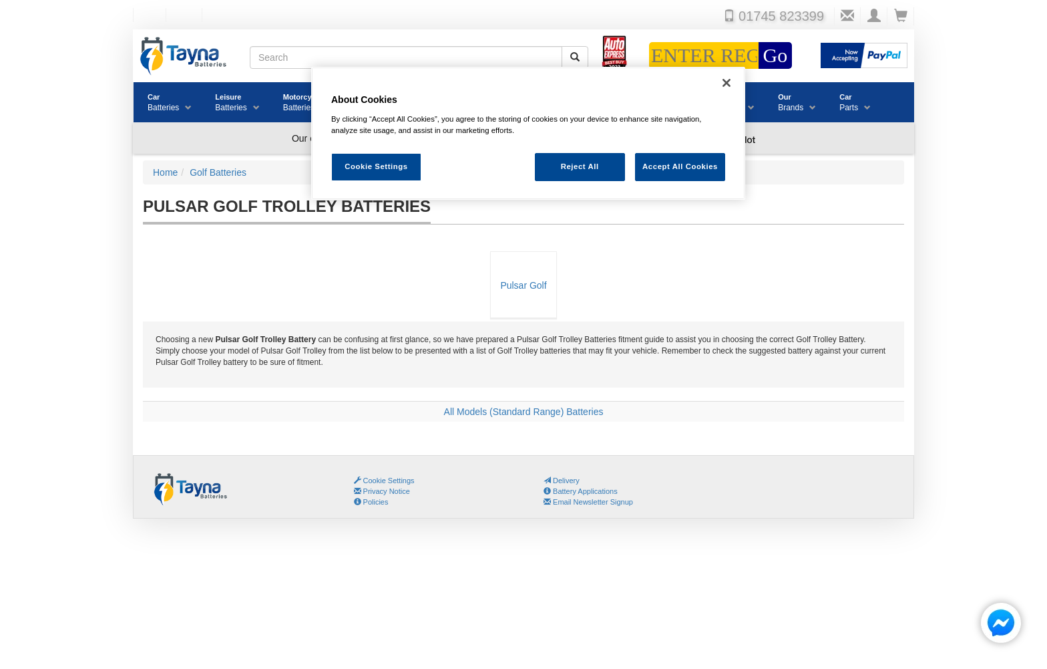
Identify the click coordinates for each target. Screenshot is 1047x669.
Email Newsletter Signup (588, 502)
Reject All (580, 166)
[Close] (726, 83)
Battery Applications (581, 491)
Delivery (562, 481)
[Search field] (406, 57)
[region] (528, 133)
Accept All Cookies (680, 166)
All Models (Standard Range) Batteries (524, 411)
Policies (371, 502)
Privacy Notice (382, 491)
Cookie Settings (389, 481)
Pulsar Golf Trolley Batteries (523, 299)
